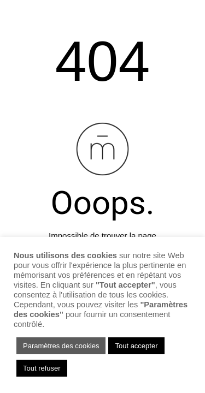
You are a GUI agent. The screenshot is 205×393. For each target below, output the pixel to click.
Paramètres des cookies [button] (61, 346)
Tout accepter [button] (136, 346)
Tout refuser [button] (42, 368)
